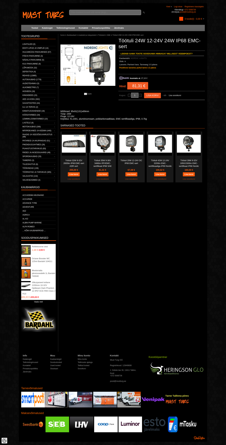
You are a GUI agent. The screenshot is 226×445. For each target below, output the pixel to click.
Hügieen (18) (28, 91)
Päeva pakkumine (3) (32, 56)
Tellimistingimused (65, 28)
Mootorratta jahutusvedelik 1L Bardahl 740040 (43, 273)
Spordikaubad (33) (31, 156)
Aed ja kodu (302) (31, 99)
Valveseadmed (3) (31, 180)
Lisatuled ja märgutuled (87, 35)
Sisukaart (54, 369)
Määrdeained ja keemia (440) (36, 131)
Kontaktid (83, 28)
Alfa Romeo (28, 227)
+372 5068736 (190, 10)
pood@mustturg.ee (188, 12)
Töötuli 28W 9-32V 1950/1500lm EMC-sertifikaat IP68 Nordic (189, 163)
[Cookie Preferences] (4, 440)
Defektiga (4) (29, 72)
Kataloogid (47, 28)
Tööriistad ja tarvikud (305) (36, 172)
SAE (108, 35)
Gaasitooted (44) (31, 103)
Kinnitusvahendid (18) (33, 111)
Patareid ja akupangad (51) (36, 141)
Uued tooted (55, 365)
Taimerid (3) (28, 160)
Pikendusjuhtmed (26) (33, 145)
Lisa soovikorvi (175, 95)
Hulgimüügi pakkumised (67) (36, 52)
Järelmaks (119, 28)
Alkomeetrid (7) (30, 87)
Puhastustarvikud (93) (34, 148)
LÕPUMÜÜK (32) (29, 68)
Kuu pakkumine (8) (31, 64)
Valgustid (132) (30, 176)
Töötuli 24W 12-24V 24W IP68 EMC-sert (128, 35)
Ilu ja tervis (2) (30, 107)
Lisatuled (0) (28, 44)
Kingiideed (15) (29, 95)
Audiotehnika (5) (30, 83)
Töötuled (101, 35)
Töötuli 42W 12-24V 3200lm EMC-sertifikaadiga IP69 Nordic (160, 163)
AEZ (24, 211)
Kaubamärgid (55, 359)
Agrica (26, 215)
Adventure (28, 207)
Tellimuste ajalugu (85, 362)
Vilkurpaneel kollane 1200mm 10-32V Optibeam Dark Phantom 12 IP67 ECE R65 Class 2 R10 (38, 288)
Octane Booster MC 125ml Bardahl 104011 (42, 260)
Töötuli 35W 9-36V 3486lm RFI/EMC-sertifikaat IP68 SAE (103, 163)
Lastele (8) (28, 123)
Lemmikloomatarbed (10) (35, 119)
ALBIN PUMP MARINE (32, 223)
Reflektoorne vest (40, 246)
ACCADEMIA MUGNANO (33, 195)
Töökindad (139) (30, 168)
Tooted (34, 28)
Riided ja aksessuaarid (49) (36, 152)
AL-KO (25, 219)
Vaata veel (38, 302)
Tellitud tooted (83, 365)
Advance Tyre (29, 203)
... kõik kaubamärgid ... (34, 230)
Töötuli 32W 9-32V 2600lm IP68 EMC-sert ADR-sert (73, 163)
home (62, 35)
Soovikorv (82, 369)
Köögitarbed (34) (31, 115)
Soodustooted (56, 362)
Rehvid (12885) (29, 76)
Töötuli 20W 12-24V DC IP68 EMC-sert (131, 161)
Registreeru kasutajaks (194, 7)
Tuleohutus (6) (30, 164)
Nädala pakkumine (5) (33, 60)
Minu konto (82, 359)
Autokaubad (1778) (31, 79)
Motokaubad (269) (31, 127)
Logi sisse (178, 7)
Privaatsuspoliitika (101, 28)
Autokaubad (71, 35)
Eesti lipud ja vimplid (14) (35, 48)
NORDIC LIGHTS (139, 58)
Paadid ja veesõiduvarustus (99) (37, 135)
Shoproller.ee (199, 437)
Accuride (27, 199)
